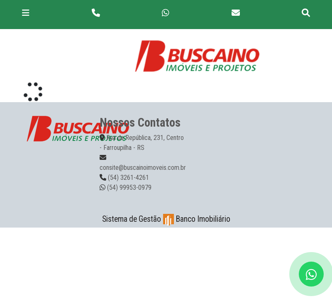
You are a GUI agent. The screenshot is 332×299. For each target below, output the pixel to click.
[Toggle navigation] (26, 13)
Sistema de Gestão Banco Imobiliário (166, 219)
